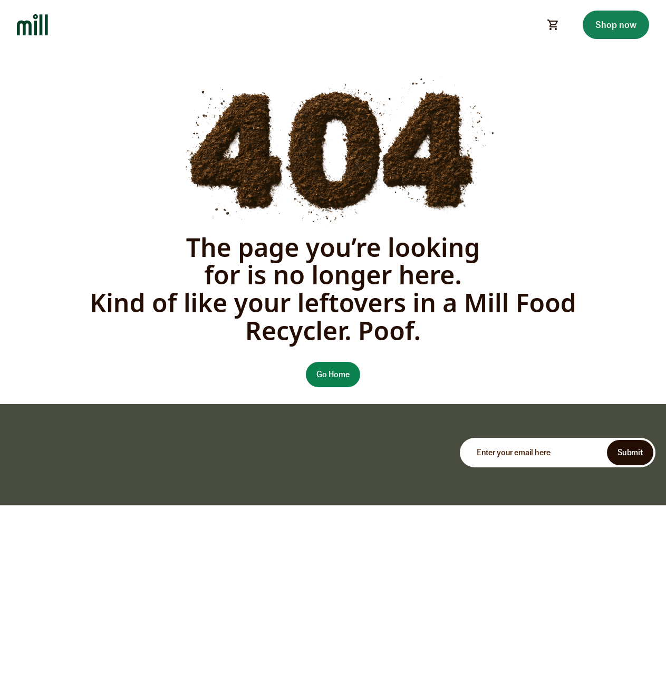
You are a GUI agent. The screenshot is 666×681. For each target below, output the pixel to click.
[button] (333, 374)
